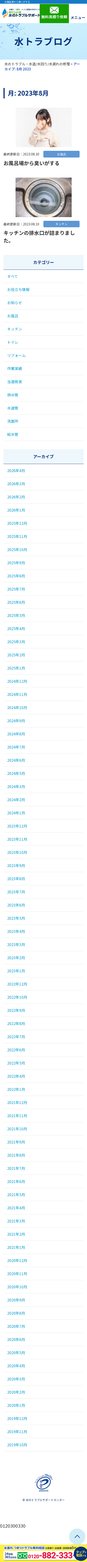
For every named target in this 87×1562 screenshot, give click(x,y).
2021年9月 (16, 1142)
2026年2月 (16, 497)
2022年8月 (16, 1023)
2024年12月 (17, 681)
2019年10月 (17, 1444)
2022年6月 (16, 1049)
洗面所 (12, 421)
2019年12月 (17, 1418)
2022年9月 (16, 1010)
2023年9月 (16, 865)
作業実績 (14, 368)
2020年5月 (16, 1352)
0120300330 (13, 1525)
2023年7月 (16, 892)
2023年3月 (16, 944)
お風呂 (12, 315)
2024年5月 (16, 773)
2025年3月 (16, 641)
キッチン (14, 329)
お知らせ (14, 302)
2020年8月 (16, 1313)
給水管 (12, 434)
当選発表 (14, 381)
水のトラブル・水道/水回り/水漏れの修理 (37, 63)
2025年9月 (16, 562)
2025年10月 (17, 549)
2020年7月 (16, 1326)
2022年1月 (16, 1089)
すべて (12, 276)
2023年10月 (17, 852)
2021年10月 (17, 1128)
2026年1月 (16, 510)
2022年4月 (16, 1076)
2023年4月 (16, 931)
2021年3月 (16, 1221)
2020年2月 (16, 1392)
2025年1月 (16, 668)
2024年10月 (17, 707)
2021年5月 (16, 1194)
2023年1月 (16, 971)
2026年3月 (16, 483)
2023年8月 (16, 878)
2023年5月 (16, 918)
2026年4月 (16, 470)
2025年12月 (17, 523)
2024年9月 (16, 720)
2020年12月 (17, 1260)
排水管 (12, 394)
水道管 (12, 408)
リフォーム (16, 355)
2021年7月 (16, 1168)
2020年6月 (16, 1339)
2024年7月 (16, 747)
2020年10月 (17, 1286)
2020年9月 (16, 1300)
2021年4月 (16, 1207)
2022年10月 (17, 997)
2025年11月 (17, 536)
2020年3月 (16, 1379)
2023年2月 (16, 957)
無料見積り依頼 (54, 13)
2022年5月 (16, 1063)
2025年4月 (16, 628)
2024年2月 (16, 799)
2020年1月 (16, 1405)
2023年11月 (17, 839)
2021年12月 (17, 1102)
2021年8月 (16, 1155)
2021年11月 (17, 1115)
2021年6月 (16, 1181)
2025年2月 (16, 655)
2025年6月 (16, 602)
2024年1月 (16, 813)
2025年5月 (16, 615)
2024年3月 (16, 786)
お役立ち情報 (18, 289)
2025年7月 (16, 589)
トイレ (12, 342)
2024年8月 (16, 734)
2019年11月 (17, 1431)
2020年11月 (17, 1273)
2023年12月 (17, 826)
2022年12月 (17, 984)
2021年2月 (16, 1234)
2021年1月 (16, 1247)
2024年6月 (16, 760)
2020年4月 (16, 1365)
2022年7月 (16, 1036)
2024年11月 (17, 694)
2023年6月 (16, 905)
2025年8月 (16, 576)
